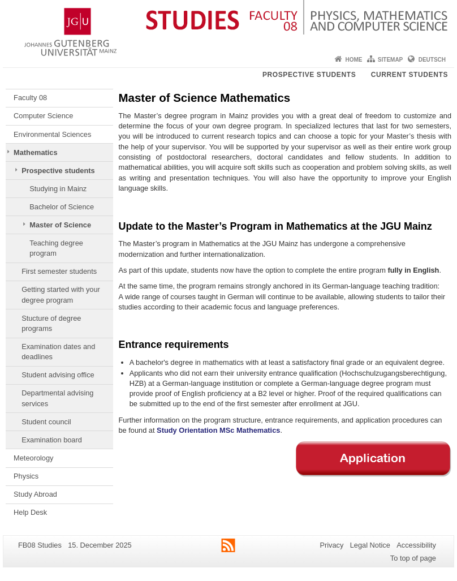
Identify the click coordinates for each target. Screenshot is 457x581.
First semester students (59, 271)
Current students (409, 75)
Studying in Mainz (58, 188)
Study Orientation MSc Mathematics (218, 430)
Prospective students (309, 75)
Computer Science (43, 115)
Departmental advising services (57, 398)
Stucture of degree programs (51, 323)
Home (353, 60)
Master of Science (60, 225)
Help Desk (30, 512)
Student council (46, 422)
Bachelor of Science (61, 207)
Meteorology (33, 458)
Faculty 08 (30, 97)
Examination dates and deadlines (58, 351)
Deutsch (432, 60)
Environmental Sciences (52, 134)
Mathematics (36, 152)
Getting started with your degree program (60, 294)
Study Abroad (35, 494)
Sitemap (390, 60)
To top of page (413, 558)
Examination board (51, 440)
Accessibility (416, 545)
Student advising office (57, 375)
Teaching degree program (56, 248)
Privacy (331, 545)
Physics (26, 476)
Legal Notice (370, 545)
